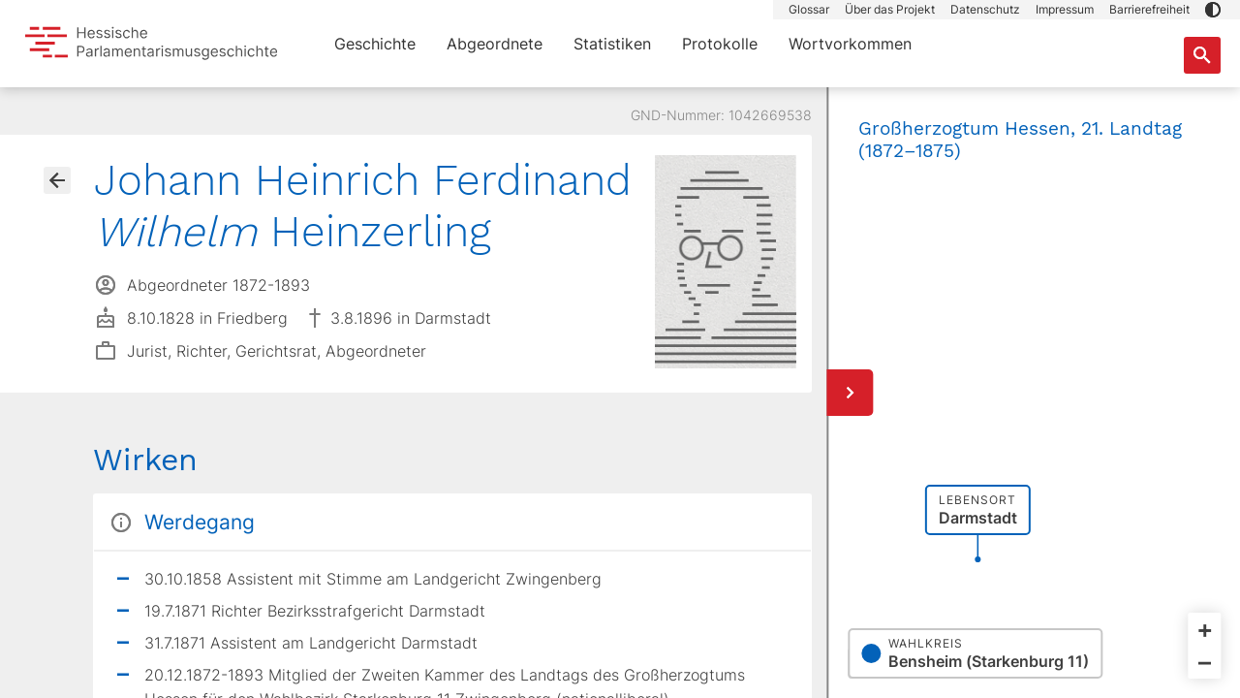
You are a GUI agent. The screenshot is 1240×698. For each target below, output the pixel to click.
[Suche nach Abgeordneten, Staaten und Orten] (1202, 55)
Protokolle (720, 43)
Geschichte (375, 43)
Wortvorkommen (850, 43)
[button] (1213, 9)
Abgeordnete (494, 43)
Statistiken (612, 43)
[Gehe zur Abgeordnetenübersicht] (57, 180)
